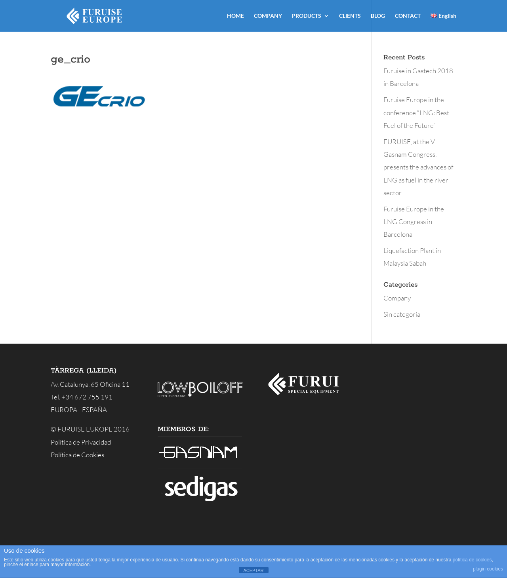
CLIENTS (350, 16)
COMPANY (268, 16)
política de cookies (472, 560)
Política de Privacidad (81, 442)
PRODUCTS (306, 16)
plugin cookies (488, 569)
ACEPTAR (253, 570)
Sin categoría (401, 314)
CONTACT (408, 16)
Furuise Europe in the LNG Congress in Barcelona (413, 222)
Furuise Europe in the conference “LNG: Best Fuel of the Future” (416, 112)
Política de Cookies (77, 455)
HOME (235, 16)
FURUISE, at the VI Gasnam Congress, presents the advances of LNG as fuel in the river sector (418, 167)
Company (397, 298)
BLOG (378, 16)
